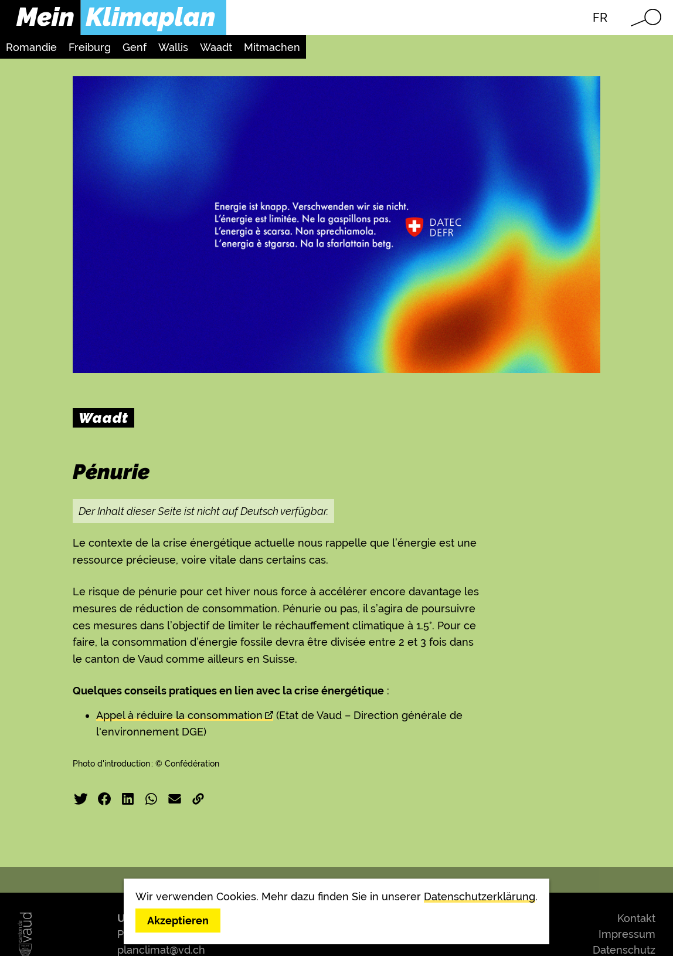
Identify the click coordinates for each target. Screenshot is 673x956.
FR (600, 18)
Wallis (173, 47)
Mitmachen (272, 47)
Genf (135, 47)
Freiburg (90, 47)
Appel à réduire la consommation (179, 715)
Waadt (216, 47)
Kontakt (636, 918)
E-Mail (174, 799)
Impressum (627, 934)
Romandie (31, 47)
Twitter (81, 799)
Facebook (104, 799)
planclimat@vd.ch (161, 950)
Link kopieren (198, 799)
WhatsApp (151, 799)
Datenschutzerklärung (479, 896)
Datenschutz (624, 950)
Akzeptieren (178, 920)
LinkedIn (128, 799)
